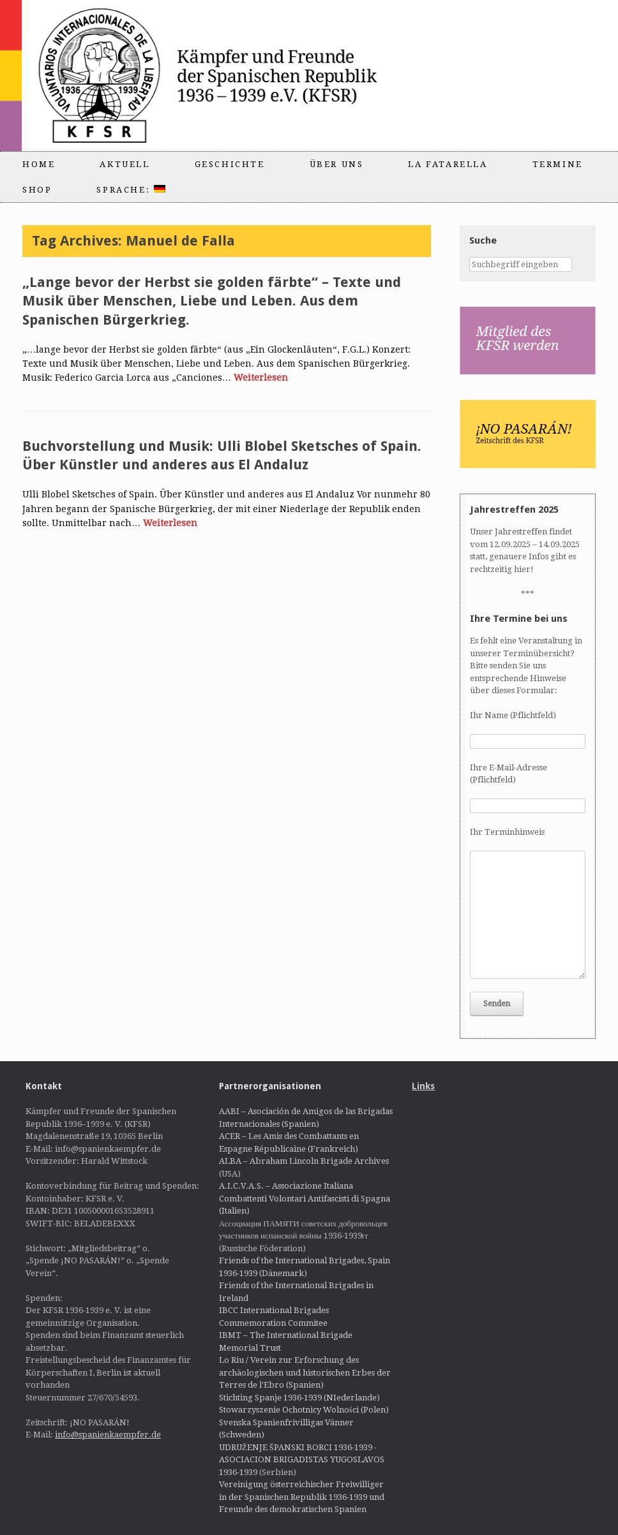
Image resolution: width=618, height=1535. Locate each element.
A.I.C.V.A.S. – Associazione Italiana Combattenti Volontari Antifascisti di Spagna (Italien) (304, 1198)
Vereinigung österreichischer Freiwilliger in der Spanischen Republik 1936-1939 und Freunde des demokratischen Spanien (301, 1497)
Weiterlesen (261, 377)
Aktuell (124, 164)
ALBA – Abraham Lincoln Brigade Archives (304, 1161)
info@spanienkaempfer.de (108, 1434)
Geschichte (230, 164)
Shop (37, 190)
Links (423, 1086)
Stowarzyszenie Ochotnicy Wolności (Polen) (304, 1409)
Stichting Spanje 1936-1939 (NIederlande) (299, 1397)
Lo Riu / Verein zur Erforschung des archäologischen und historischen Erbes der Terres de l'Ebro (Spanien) (305, 1372)
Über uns (337, 164)
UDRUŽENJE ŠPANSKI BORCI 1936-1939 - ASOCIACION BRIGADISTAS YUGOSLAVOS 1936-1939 (301, 1460)
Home (38, 164)
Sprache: (130, 190)
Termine (557, 164)
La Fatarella (447, 164)
